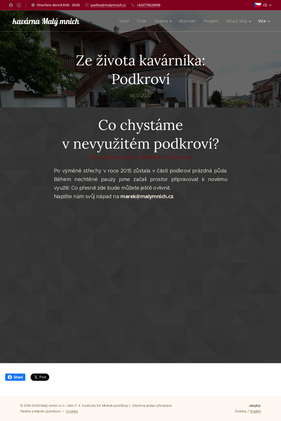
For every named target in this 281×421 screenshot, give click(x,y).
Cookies (72, 411)
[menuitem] (120, 21)
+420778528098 (148, 5)
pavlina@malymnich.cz (108, 5)
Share (15, 377)
